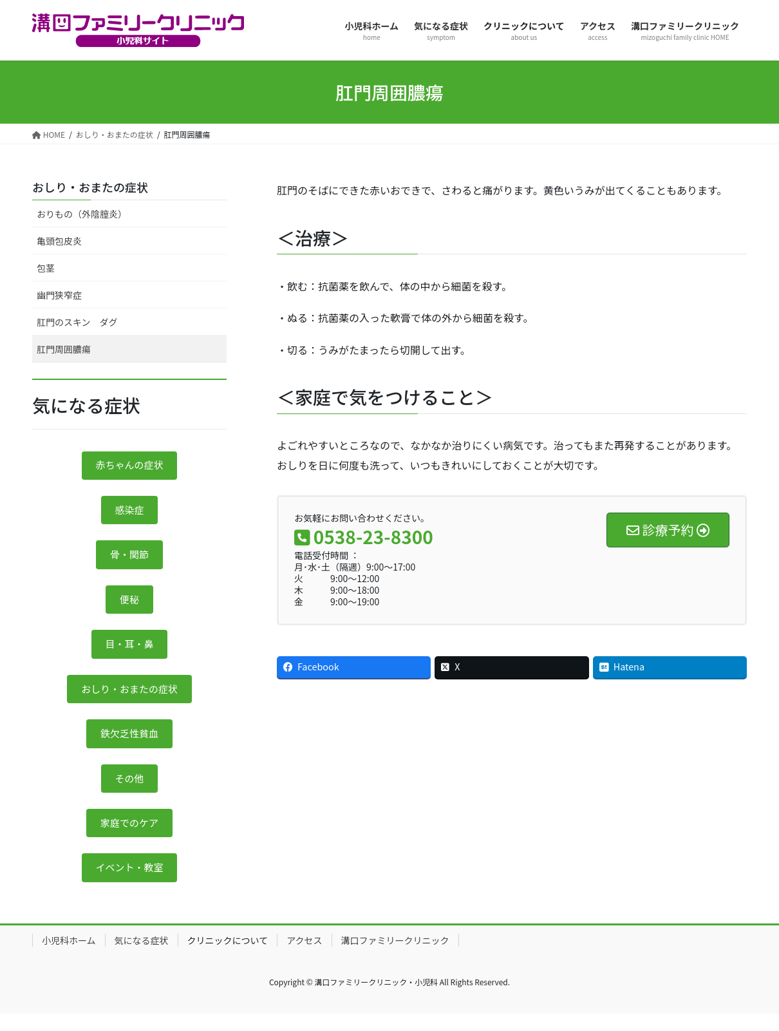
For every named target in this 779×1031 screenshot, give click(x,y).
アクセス (304, 957)
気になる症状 (142, 957)
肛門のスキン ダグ (77, 322)
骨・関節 (129, 559)
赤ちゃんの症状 (129, 466)
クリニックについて (227, 957)
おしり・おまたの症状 (90, 186)
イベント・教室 (129, 885)
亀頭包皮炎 (59, 240)
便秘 (129, 606)
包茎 (46, 267)
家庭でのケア (129, 838)
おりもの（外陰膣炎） (82, 213)
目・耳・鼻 (129, 652)
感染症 (129, 512)
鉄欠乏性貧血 (129, 745)
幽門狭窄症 (59, 294)
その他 (129, 791)
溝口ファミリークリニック (395, 957)
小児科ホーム (69, 957)
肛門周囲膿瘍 (64, 349)
